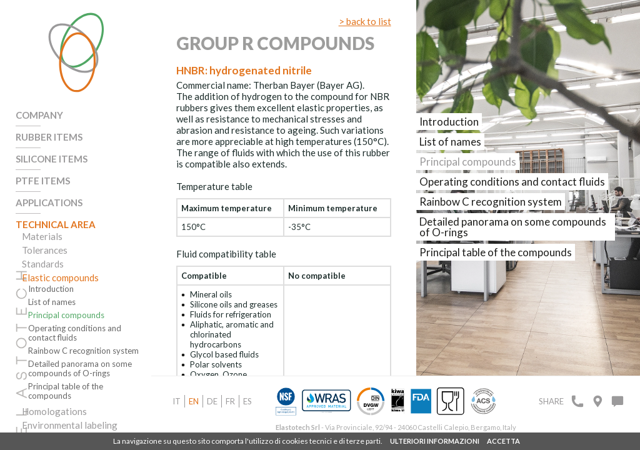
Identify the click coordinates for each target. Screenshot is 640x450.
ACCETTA (503, 441)
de (212, 401)
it (176, 401)
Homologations (54, 411)
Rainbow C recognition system (83, 351)
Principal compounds (66, 315)
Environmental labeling (70, 425)
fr (230, 401)
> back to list (365, 21)
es (247, 401)
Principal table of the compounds (65, 391)
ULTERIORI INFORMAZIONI (434, 441)
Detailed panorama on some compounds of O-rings (80, 368)
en (194, 401)
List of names (52, 302)
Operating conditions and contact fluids (74, 333)
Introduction (51, 289)
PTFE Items (43, 181)
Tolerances (45, 250)
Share (551, 401)
